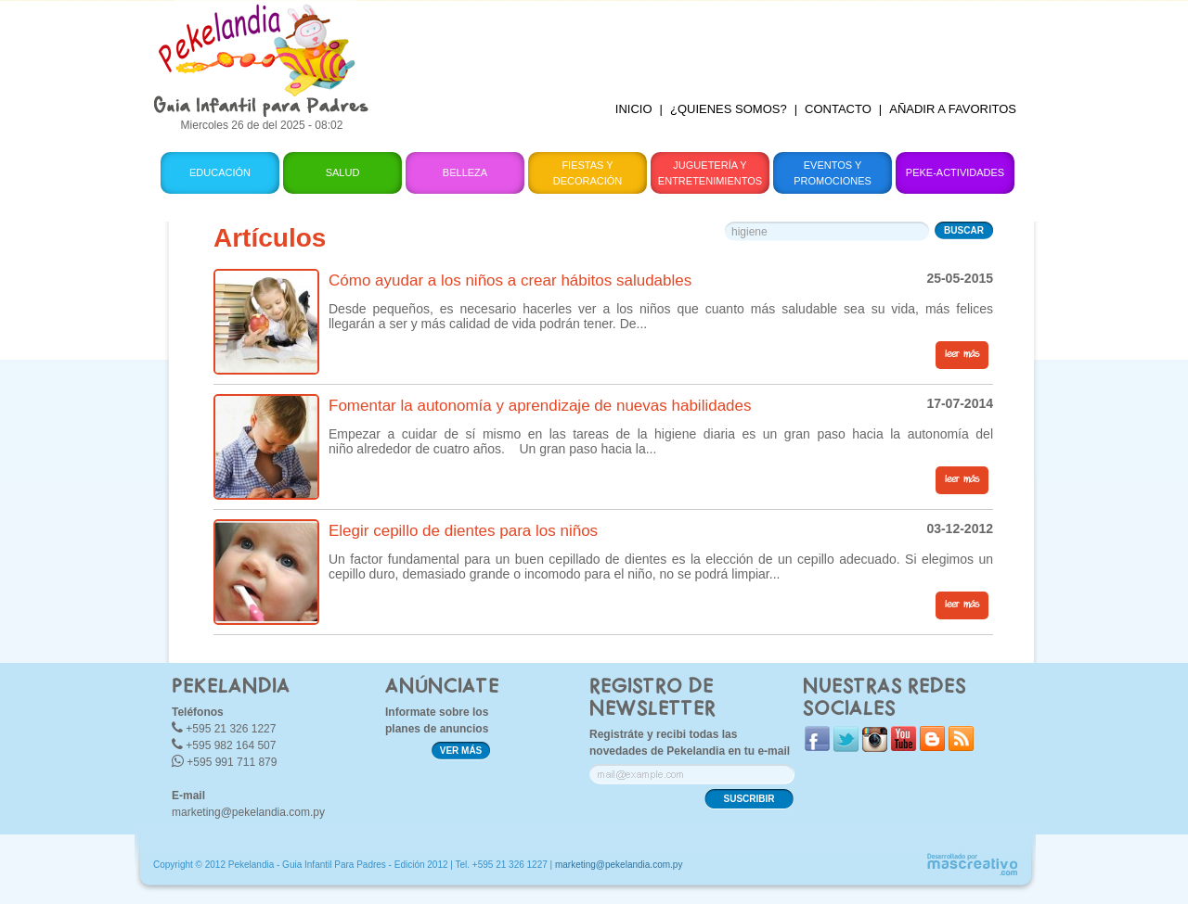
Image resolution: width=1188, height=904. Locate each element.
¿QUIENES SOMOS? (728, 109)
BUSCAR (964, 230)
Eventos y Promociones (833, 172)
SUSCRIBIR (748, 799)
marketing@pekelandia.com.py (248, 812)
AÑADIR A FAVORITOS (952, 109)
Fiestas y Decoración (588, 172)
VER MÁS (461, 750)
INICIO (633, 109)
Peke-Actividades (955, 172)
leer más (962, 354)
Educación (220, 172)
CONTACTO (838, 109)
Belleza (465, 172)
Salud (343, 172)
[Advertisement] (708, 41)
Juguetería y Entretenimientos (710, 172)
